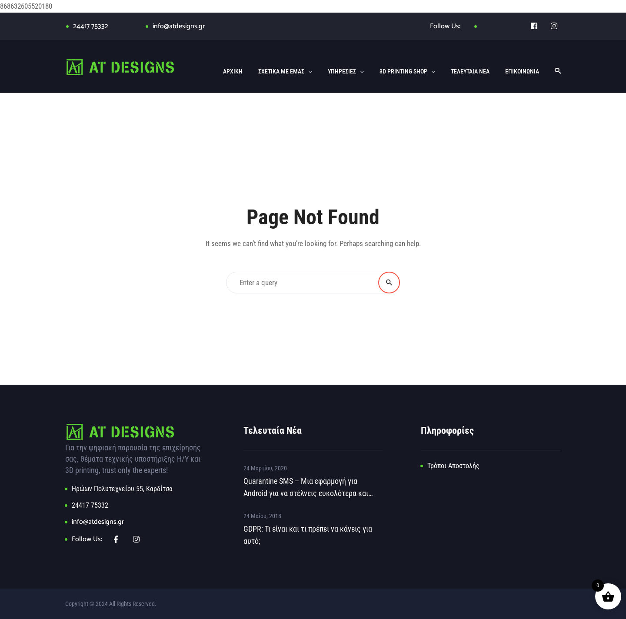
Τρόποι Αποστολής (453, 466)
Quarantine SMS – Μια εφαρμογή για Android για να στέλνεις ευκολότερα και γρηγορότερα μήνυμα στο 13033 (305, 487)
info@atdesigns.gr (179, 26)
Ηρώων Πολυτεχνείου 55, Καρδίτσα (122, 489)
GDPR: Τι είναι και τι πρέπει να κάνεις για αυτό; (307, 535)
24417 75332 (90, 26)
